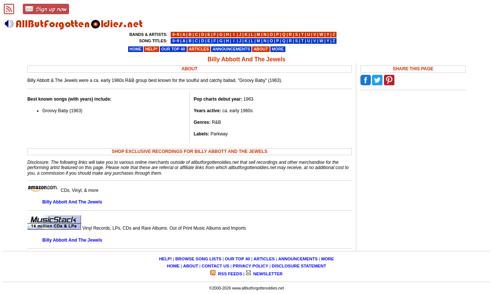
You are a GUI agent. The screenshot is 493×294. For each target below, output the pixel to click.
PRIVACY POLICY (250, 266)
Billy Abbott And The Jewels (72, 202)
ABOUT (190, 266)
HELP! (165, 259)
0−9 (175, 34)
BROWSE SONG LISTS (198, 259)
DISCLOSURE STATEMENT (299, 266)
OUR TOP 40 (237, 259)
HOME (173, 266)
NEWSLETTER (267, 274)
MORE (327, 259)
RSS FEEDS (229, 274)
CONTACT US (215, 266)
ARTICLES (264, 259)
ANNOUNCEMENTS (298, 259)
